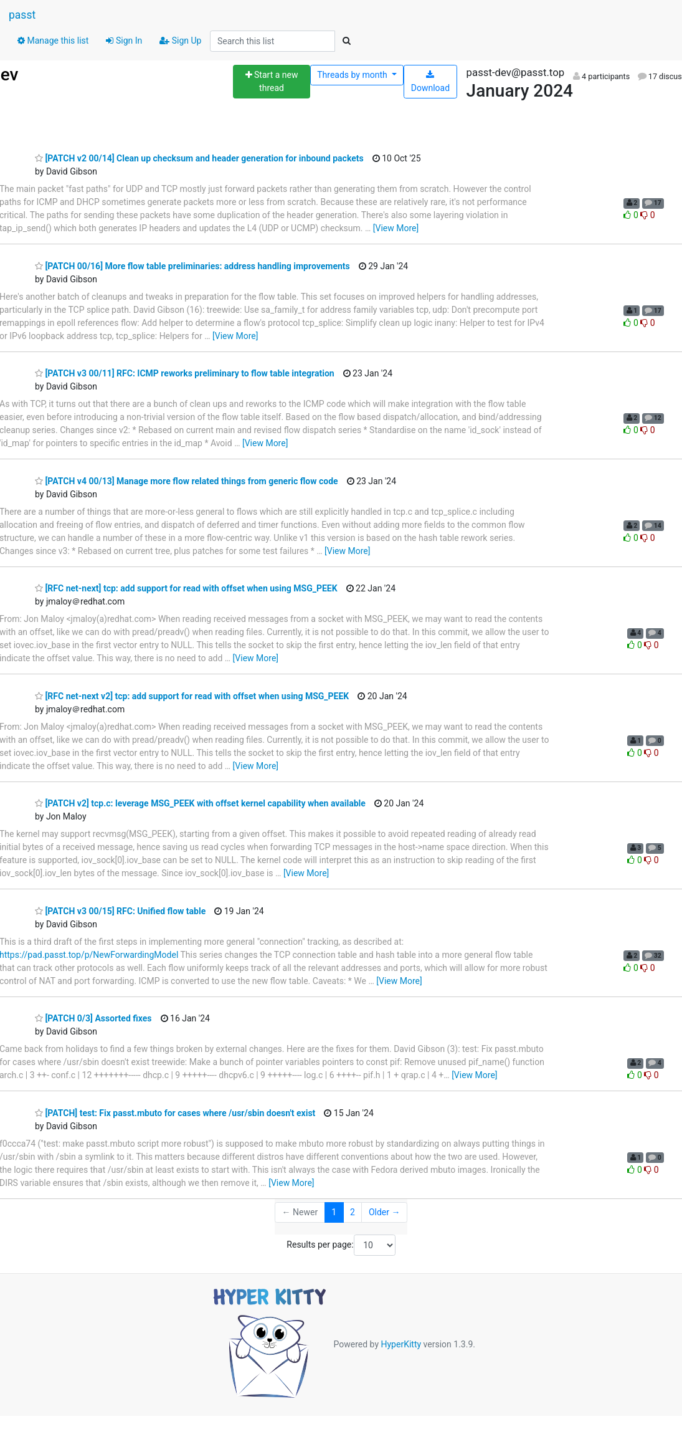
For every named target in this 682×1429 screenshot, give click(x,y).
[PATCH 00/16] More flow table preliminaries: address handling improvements (192, 266)
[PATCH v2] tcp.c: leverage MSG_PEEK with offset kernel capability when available (200, 803)
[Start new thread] (271, 82)
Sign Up (180, 40)
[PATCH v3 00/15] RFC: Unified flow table (120, 911)
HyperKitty (401, 1344)
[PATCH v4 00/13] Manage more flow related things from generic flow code (186, 481)
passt (22, 15)
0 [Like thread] (631, 215)
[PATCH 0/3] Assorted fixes (93, 1018)
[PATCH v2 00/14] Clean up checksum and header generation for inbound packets (199, 158)
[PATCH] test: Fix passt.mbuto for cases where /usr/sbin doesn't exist (175, 1113)
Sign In (124, 40)
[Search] (346, 41)
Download (430, 81)
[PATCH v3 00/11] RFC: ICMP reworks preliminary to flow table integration (184, 373)
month (353, 75)
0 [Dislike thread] (647, 215)
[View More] (396, 228)
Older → (384, 1212)
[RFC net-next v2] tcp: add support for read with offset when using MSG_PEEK (192, 696)
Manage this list (52, 40)
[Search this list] (272, 41)
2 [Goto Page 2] (352, 1212)
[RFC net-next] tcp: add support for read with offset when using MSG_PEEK (186, 588)
